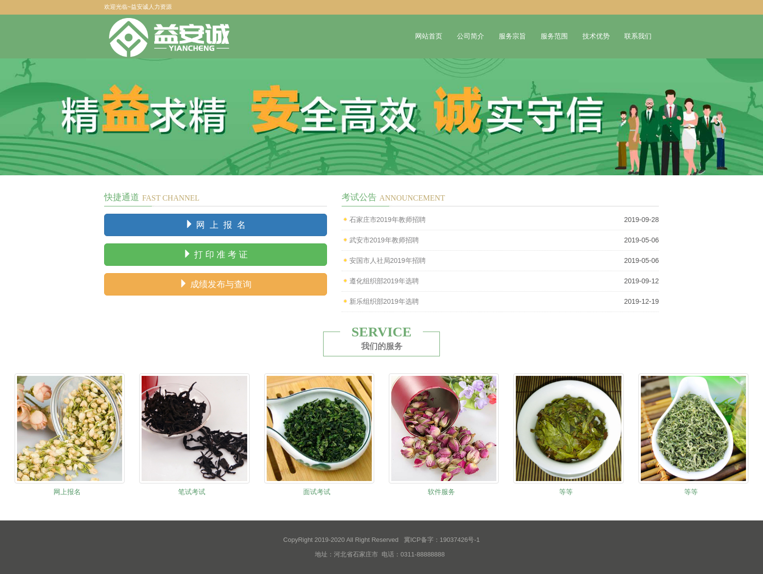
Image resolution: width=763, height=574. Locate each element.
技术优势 (596, 36)
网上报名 (67, 492)
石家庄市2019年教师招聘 (387, 219)
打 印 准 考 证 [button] (215, 254)
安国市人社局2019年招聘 (387, 260)
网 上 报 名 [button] (215, 225)
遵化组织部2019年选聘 (384, 281)
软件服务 (441, 492)
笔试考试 (191, 492)
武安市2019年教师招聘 (384, 240)
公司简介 (470, 36)
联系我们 (638, 36)
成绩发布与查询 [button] (215, 284)
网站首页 (428, 36)
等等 (566, 492)
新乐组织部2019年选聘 (384, 301)
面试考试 (316, 492)
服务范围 (554, 36)
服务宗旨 (512, 36)
